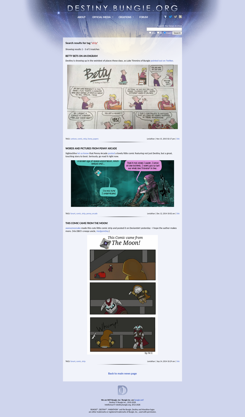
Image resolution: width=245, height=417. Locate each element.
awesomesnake (73, 228)
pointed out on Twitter (162, 60)
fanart (73, 213)
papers (96, 139)
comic (80, 139)
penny (88, 213)
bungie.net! (139, 400)
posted (111, 153)
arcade (94, 213)
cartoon (74, 139)
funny (90, 139)
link (178, 139)
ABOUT (82, 17)
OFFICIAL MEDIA (101, 17)
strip (85, 139)
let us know (83, 153)
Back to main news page (122, 373)
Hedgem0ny (102, 231)
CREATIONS (125, 17)
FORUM (143, 17)
